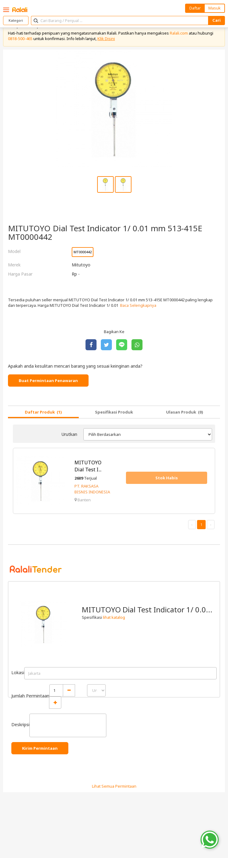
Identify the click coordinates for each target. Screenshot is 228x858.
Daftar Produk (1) (43, 412)
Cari (216, 20)
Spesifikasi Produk (114, 412)
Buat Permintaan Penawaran (48, 380)
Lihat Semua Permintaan (114, 786)
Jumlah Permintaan (30, 696)
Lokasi (17, 672)
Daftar (195, 8)
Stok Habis (166, 478)
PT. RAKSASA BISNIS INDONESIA (92, 488)
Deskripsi (20, 724)
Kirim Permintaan (40, 748)
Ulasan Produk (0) (184, 412)
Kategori (16, 20)
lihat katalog (114, 617)
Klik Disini (106, 38)
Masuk (214, 8)
